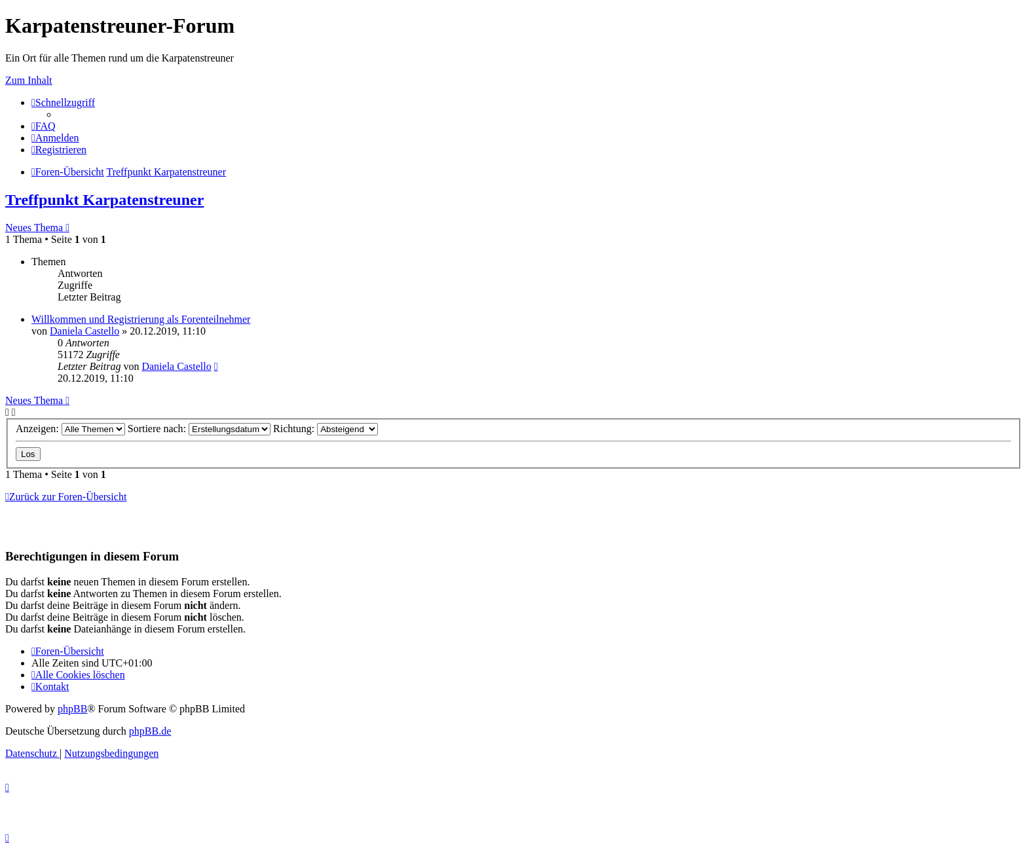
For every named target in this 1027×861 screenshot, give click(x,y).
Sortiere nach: (199, 428)
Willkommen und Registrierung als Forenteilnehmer (140, 319)
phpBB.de (150, 731)
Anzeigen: (70, 428)
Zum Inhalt (28, 80)
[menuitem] (43, 126)
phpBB (72, 708)
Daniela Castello (84, 331)
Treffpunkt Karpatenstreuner (104, 199)
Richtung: (325, 428)
